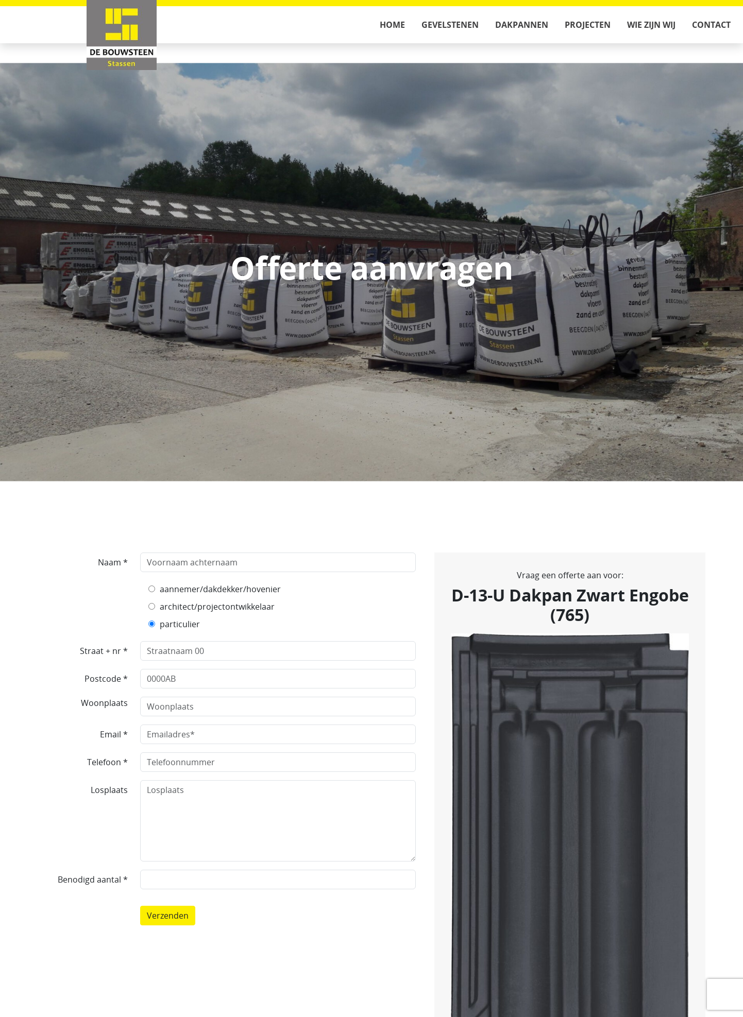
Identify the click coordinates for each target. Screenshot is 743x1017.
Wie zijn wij (651, 24)
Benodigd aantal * (93, 879)
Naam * (113, 562)
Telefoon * (107, 762)
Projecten (588, 24)
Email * (114, 734)
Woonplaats (104, 703)
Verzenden (168, 915)
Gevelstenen (450, 24)
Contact (711, 24)
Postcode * (106, 678)
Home (392, 24)
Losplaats (109, 790)
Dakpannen (521, 24)
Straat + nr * (104, 651)
